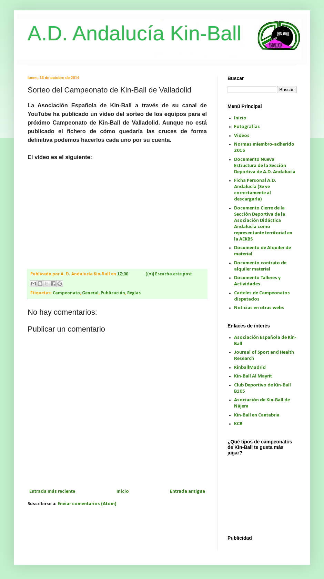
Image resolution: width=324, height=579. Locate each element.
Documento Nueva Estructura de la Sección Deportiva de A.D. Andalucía (264, 166)
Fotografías (247, 126)
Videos (242, 135)
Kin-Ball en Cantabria (257, 415)
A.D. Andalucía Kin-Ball (134, 33)
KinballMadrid (250, 367)
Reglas (134, 293)
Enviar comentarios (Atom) (87, 504)
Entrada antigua (187, 491)
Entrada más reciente (52, 491)
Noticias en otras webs (259, 308)
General (90, 293)
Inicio (123, 491)
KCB (238, 423)
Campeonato (66, 293)
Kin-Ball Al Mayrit (253, 376)
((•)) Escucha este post (168, 274)
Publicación (113, 293)
